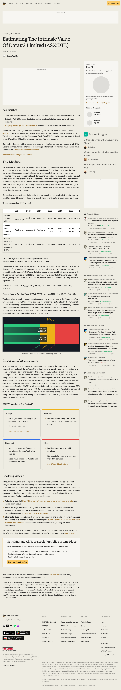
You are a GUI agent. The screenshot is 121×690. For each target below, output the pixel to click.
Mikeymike (91, 401)
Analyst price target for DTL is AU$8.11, (21, 125)
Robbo (90, 357)
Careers (103, 638)
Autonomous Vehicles (68, 638)
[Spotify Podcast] (14, 626)
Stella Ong (91, 147)
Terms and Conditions (68, 685)
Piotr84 (90, 377)
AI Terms (92, 685)
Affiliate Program (106, 651)
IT (11, 34)
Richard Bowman (93, 159)
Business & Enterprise (108, 655)
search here (69, 533)
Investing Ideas (86, 630)
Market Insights (86, 638)
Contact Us (104, 634)
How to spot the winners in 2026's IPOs (100, 166)
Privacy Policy (82, 685)
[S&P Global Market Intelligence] (9, 649)
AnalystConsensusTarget (95, 343)
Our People (104, 630)
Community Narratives (88, 634)
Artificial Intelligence (68, 641)
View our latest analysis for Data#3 (17, 154)
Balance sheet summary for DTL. (21, 431)
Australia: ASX (46, 630)
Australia (5, 34)
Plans (102, 622)
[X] (7, 626)
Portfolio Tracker (86, 622)
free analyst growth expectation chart (37, 513)
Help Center (105, 643)
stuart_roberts (92, 218)
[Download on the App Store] (9, 633)
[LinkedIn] (4, 626)
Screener (84, 626)
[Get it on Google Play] (23, 633)
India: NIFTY (46, 634)
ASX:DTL (7, 133)
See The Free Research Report (98, 103)
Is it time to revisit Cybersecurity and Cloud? (101, 141)
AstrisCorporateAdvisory (95, 293)
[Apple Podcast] (18, 626)
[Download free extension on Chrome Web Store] (13, 638)
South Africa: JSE (47, 641)
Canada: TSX (46, 638)
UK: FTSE (45, 626)
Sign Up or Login (113, 3)
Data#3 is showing (47, 501)
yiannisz (90, 246)
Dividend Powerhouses (69, 626)
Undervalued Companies (69, 622)
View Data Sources (9, 665)
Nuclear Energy (66, 634)
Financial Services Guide (50, 685)
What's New (85, 641)
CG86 (90, 279)
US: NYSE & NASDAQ (49, 622)
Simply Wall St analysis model (26, 150)
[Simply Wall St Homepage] (4, 3)
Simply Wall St (12, 56)
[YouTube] (11, 625)
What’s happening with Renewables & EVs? (101, 154)
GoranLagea (91, 307)
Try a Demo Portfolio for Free (17, 562)
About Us (104, 626)
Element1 (91, 389)
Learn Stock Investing (108, 647)
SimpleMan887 (92, 232)
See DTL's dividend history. (57, 464)
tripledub (91, 257)
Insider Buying (66, 630)
